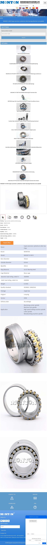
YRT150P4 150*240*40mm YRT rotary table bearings (23, 83)
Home (1, 16)
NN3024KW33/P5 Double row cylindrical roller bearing (23, 172)
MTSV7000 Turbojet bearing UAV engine (24, 163)
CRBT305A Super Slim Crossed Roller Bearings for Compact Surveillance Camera (23, 101)
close (39, 543)
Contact (32, 533)
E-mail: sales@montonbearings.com (7, 535)
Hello (28, 533)
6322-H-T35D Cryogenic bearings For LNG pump (23, 138)
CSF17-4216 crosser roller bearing (23, 111)
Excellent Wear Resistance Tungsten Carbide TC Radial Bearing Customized (23, 121)
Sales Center (13, 16)
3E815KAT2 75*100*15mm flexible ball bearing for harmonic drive (23, 92)
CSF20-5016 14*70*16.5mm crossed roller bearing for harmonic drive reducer (23, 180)
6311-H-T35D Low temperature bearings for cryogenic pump (23, 129)
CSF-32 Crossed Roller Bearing (23, 53)
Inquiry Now (6, 243)
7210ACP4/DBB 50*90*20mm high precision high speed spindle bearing (23, 63)
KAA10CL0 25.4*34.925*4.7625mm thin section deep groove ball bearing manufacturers (23, 73)
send (44, 543)
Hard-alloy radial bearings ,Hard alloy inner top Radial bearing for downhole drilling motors (23, 147)
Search (23, 37)
